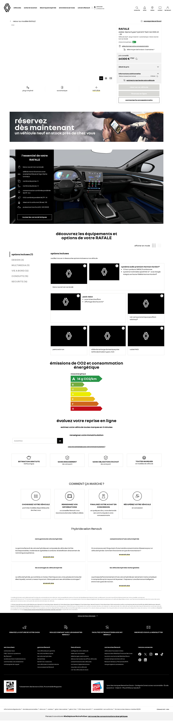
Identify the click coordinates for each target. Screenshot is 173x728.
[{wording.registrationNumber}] (34, 441)
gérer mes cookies (61, 709)
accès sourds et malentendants (15, 659)
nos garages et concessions (114, 664)
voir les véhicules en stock (79, 670)
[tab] (30, 254)
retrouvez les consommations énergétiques (108, 716)
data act (43, 709)
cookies (50, 709)
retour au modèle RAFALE (23, 21)
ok (60, 441)
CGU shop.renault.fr (85, 709)
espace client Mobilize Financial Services (118, 653)
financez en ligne (139, 93)
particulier (99, 6)
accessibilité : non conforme (103, 709)
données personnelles (30, 709)
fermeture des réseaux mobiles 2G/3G (128, 709)
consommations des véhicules (81, 662)
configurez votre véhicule (79, 651)
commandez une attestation (13, 662)
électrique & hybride (48, 8)
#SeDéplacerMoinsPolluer (75, 716)
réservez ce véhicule (139, 87)
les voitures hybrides (44, 656)
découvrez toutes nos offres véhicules (84, 659)
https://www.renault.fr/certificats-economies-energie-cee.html (42, 609)
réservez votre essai (78, 653)
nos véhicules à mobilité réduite (48, 664)
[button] (63, 53)
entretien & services (67, 8)
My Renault (8, 656)
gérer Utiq (72, 709)
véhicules (17, 8)
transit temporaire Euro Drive (115, 659)
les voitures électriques (45, 653)
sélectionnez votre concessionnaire (135, 46)
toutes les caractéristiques (34, 217)
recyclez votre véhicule (79, 667)
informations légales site (12, 709)
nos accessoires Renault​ (45, 667)
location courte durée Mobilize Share (117, 656)
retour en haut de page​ (86, 616)
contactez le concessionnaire (138, 100)
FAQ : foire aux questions (12, 653)
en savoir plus (48, 557)
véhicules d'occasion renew (114, 651)
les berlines (41, 659)
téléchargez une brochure (80, 656)
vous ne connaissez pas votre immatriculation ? (86, 447)
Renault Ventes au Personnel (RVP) (116, 662)
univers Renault (84, 8)
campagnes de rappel (11, 664)
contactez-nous (9, 651)
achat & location (30, 8)
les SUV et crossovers (44, 662)
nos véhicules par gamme (46, 651)
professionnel (100, 8)
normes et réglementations (80, 664)
